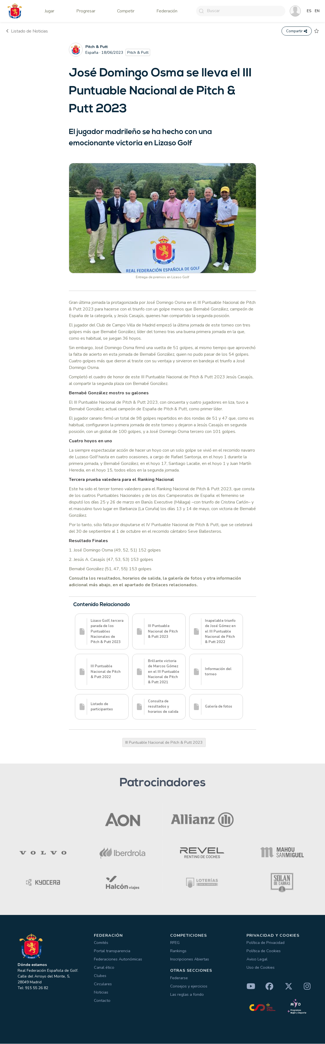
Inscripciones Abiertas (189, 959)
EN (317, 11)
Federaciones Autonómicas (118, 959)
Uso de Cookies (261, 967)
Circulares (103, 984)
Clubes (100, 976)
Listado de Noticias (27, 31)
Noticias (101, 992)
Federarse (179, 978)
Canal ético (104, 967)
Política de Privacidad (266, 943)
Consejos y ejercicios (188, 986)
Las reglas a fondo (187, 994)
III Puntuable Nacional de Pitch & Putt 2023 (164, 742)
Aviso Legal (257, 959)
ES (309, 11)
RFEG (175, 943)
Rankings (178, 951)
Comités (101, 943)
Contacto (102, 1000)
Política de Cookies (264, 951)
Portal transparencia (112, 951)
